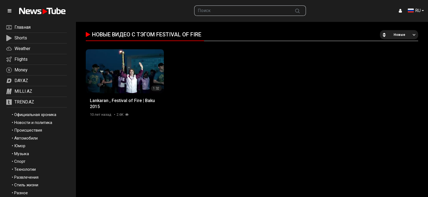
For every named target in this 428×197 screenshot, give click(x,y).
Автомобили (26, 138)
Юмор (19, 145)
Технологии (25, 169)
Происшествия (28, 130)
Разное (21, 192)
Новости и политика (33, 122)
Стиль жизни (26, 184)
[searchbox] (241, 10)
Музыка (21, 153)
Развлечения (26, 177)
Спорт (19, 161)
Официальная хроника (35, 114)
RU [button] (414, 10)
